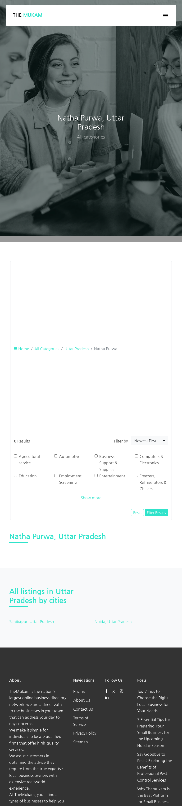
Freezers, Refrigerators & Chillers (153, 482)
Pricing (79, 691)
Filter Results (156, 512)
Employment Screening (70, 479)
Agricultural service (29, 459)
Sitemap (80, 742)
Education (28, 476)
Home (21, 348)
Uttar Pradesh (76, 348)
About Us (81, 700)
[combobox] (149, 440)
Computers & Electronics (151, 459)
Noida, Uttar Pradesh (113, 621)
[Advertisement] (91, 298)
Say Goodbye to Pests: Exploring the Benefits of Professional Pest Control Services (154, 767)
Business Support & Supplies (108, 462)
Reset (137, 512)
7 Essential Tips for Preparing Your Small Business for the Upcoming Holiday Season (153, 732)
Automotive (69, 456)
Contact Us (83, 709)
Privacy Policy (84, 733)
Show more (91, 497)
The (27, 15)
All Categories (46, 348)
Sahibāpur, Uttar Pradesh (31, 621)
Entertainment (112, 476)
